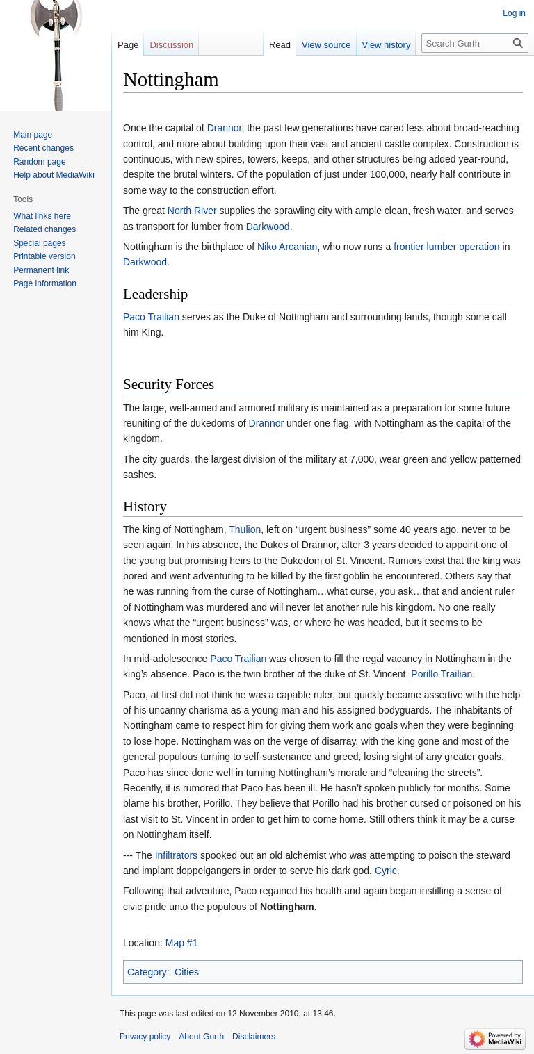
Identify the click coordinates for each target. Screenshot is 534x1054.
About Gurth (201, 1036)
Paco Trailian (151, 316)
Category (147, 972)
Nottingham (287, 906)
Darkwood (268, 226)
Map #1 (181, 942)
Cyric (386, 870)
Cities (187, 972)
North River (192, 210)
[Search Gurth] (474, 43)
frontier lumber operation (447, 246)
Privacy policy (145, 1036)
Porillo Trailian (441, 674)
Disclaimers (253, 1036)
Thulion (245, 529)
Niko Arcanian (287, 246)
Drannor (224, 127)
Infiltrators (176, 855)
